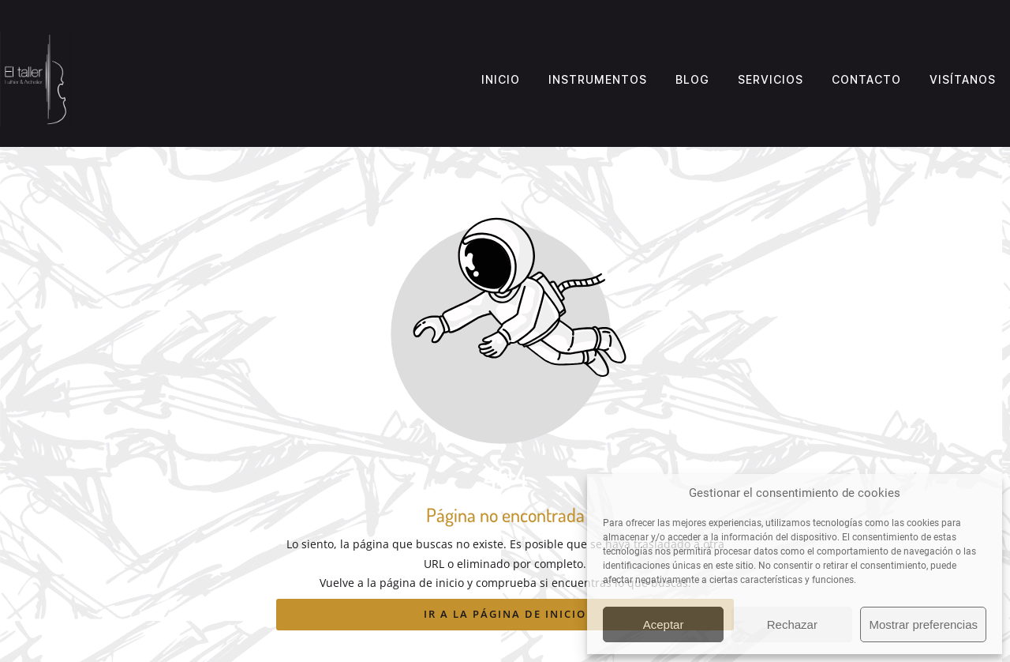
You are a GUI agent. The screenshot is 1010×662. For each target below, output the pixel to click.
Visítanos (963, 79)
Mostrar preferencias (923, 624)
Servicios (770, 79)
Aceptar (663, 624)
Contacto (866, 79)
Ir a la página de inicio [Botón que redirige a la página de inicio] (505, 614)
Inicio (500, 79)
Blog (692, 79)
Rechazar (792, 624)
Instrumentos (597, 79)
